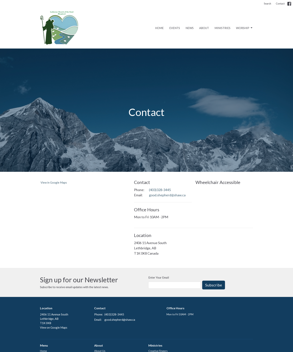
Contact (280, 3)
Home (159, 28)
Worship (244, 28)
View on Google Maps (53, 327)
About (204, 28)
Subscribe (213, 285)
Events (174, 28)
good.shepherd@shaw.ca (167, 195)
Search (267, 3)
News (190, 28)
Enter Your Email (158, 277)
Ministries (222, 28)
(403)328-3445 (160, 190)
